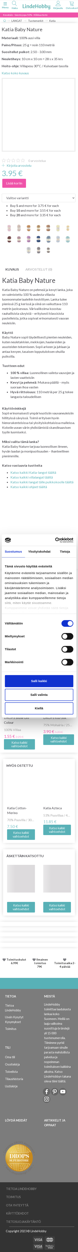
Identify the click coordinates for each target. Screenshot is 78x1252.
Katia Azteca (52, 808)
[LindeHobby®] (36, 6)
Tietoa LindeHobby (13, 1008)
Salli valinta (39, 694)
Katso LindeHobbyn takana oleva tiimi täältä (57, 1076)
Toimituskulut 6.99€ (16, 961)
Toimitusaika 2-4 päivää (65, 964)
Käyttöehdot (17, 1213)
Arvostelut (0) (38, 269)
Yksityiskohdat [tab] (39, 551)
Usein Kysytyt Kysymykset (14, 1019)
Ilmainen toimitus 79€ (41, 963)
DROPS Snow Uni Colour (16, 720)
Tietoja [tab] (65, 551)
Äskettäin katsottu (25, 856)
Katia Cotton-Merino (17, 810)
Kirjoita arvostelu (18, 165)
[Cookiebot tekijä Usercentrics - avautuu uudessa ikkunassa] (55, 540)
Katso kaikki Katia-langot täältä (33, 472)
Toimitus (10, 1029)
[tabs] (14, 5)
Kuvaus (12, 269)
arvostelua (37, 161)
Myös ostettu (19, 765)
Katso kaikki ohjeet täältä (28, 487)
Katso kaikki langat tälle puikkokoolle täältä (41, 482)
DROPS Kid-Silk (54, 718)
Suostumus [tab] (13, 551)
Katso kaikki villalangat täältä (31, 477)
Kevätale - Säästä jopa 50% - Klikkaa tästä (25, 14)
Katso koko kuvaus (15, 73)
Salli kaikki (39, 681)
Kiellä (39, 708)
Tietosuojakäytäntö (23, 1221)
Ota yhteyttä (17, 1205)
